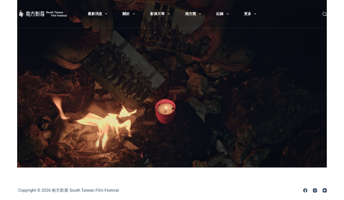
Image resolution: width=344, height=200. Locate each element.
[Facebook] (305, 190)
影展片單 (161, 14)
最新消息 (99, 14)
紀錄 (223, 14)
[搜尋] (325, 14)
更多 (251, 14)
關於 (129, 14)
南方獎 (194, 14)
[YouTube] (325, 190)
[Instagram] (315, 190)
